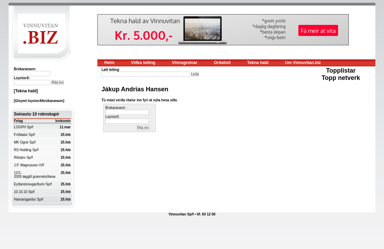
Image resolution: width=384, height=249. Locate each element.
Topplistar (341, 70)
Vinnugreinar (185, 62)
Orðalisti (222, 62)
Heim (109, 62)
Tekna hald (258, 62)
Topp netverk (340, 77)
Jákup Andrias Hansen (135, 89)
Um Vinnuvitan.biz (303, 62)
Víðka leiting (143, 62)
